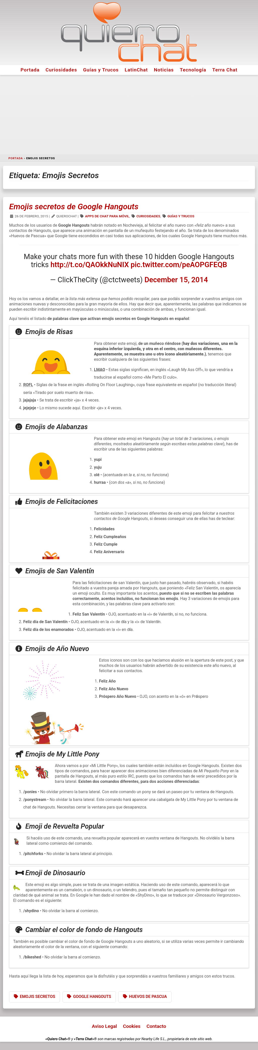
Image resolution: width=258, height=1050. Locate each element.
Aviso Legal (104, 1026)
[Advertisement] (129, 114)
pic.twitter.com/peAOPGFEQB (179, 264)
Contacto (156, 1026)
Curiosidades (61, 70)
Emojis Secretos (37, 996)
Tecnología (193, 70)
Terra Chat (225, 70)
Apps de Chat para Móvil (107, 216)
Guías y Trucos (101, 70)
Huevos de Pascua (148, 996)
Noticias (164, 70)
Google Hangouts (92, 996)
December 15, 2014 (176, 279)
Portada (30, 70)
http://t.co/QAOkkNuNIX (90, 264)
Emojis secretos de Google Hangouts (73, 206)
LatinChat (136, 70)
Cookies (132, 1026)
